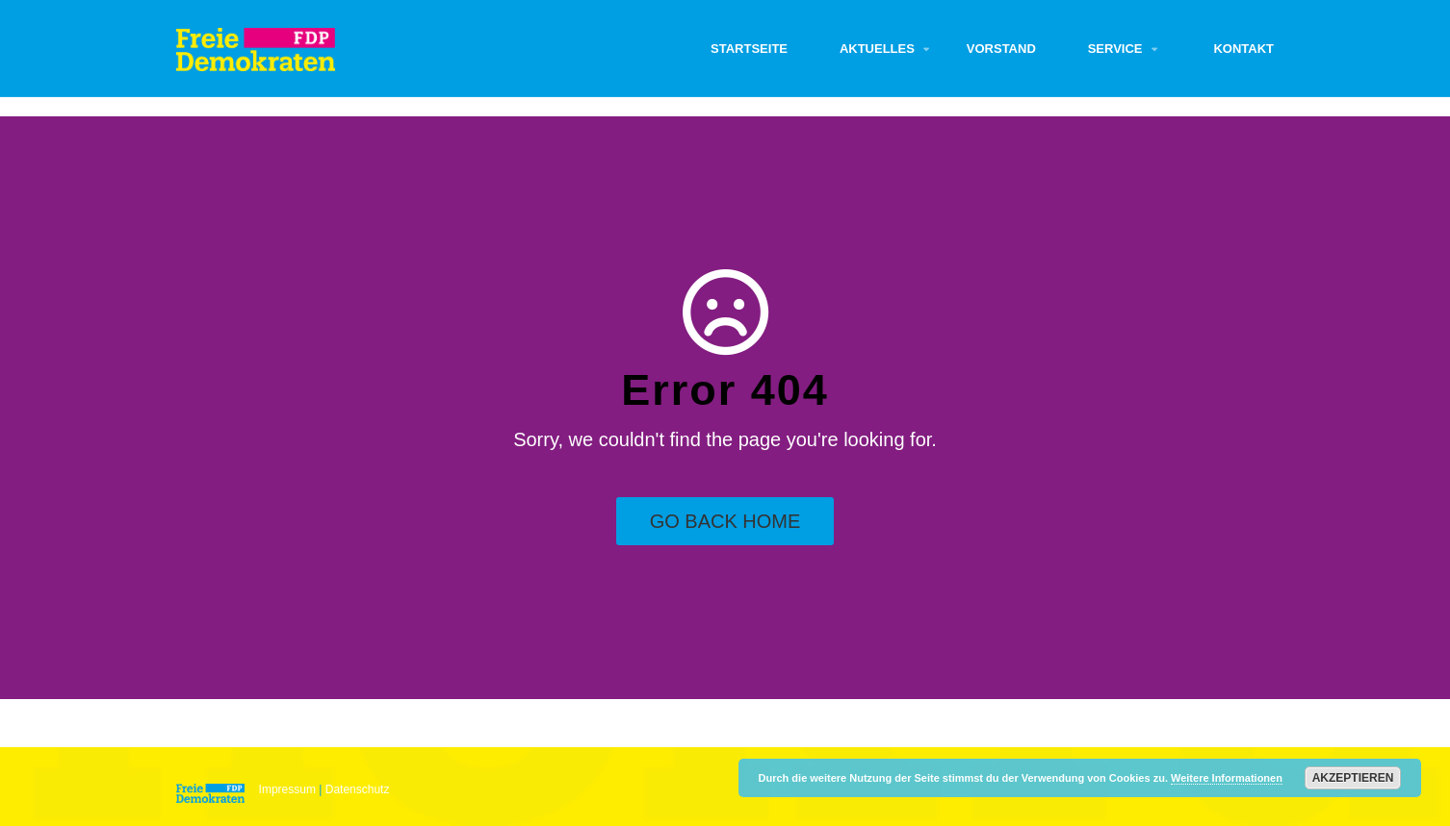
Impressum (287, 789)
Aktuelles (877, 48)
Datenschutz (357, 789)
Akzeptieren (1353, 778)
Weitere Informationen (1226, 778)
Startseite (749, 48)
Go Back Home (725, 521)
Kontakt (1243, 48)
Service (1115, 48)
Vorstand (1001, 48)
